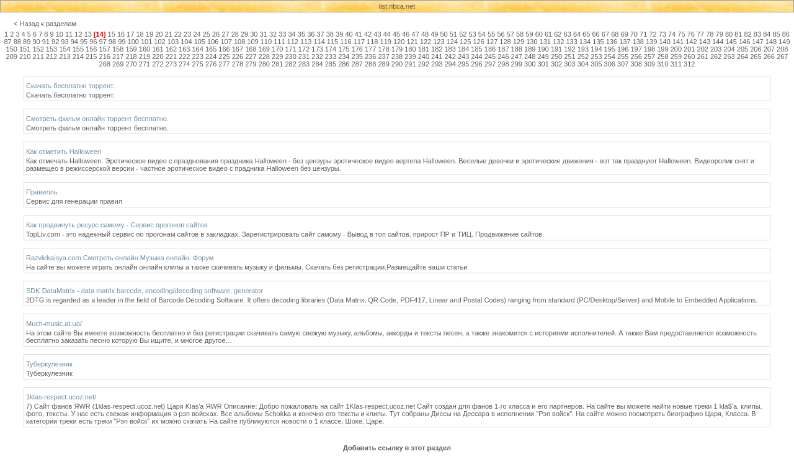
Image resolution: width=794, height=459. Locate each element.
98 (112, 41)
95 (83, 41)
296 (476, 64)
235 (357, 56)
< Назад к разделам (45, 23)
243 (463, 56)
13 (88, 34)
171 (290, 49)
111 (279, 41)
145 (731, 41)
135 (598, 41)
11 (69, 34)
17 (130, 34)
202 (702, 49)
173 (317, 49)
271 (144, 64)
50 (444, 34)
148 (771, 41)
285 (330, 64)
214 (78, 56)
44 (387, 34)
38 (330, 34)
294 (450, 64)
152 (37, 49)
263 (728, 56)
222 (184, 56)
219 (144, 56)
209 (11, 56)
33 (282, 34)
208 (782, 49)
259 (676, 56)
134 (585, 41)
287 (357, 64)
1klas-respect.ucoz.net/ (61, 397)
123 (438, 41)
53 (472, 34)
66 (596, 34)
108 (239, 41)
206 (755, 49)
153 (51, 49)
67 (605, 34)
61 (548, 34)
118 (372, 41)
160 (144, 49)
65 (586, 34)
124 (452, 41)
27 (225, 34)
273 (171, 64)
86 (786, 34)
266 (769, 56)
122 (425, 41)
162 (171, 49)
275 (197, 64)
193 (583, 49)
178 (383, 49)
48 (425, 34)
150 (11, 49)
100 (133, 41)
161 (157, 49)
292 (423, 64)
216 (104, 56)
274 (184, 64)
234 (343, 56)
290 (397, 64)
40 (348, 34)
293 (436, 64)
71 (643, 34)
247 (516, 56)
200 (676, 49)
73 (662, 34)
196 (622, 49)
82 (748, 34)
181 (423, 49)
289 (383, 64)
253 (596, 56)
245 (490, 56)
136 (611, 41)
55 (491, 34)
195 (609, 49)
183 (450, 49)
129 (518, 41)
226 (237, 56)
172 (304, 49)
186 (490, 49)
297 (490, 64)
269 (117, 64)
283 (304, 64)
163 (184, 49)
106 (212, 41)
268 (104, 64)
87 (7, 41)
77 (700, 34)
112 (292, 41)
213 (64, 56)
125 (465, 41)
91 (46, 41)
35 (301, 34)
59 (529, 34)
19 (149, 34)
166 (224, 49)
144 (717, 41)
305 (596, 64)
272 (157, 64)
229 (277, 56)
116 (345, 41)
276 (210, 64)
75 (681, 34)
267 (782, 56)
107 (225, 41)
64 (577, 34)
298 (503, 64)
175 (343, 49)
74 (672, 34)
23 (187, 34)
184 (463, 49)
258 (662, 56)
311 (676, 64)
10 (59, 34)
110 (266, 41)
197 (635, 49)
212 (51, 56)
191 (556, 49)
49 (434, 34)
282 (290, 64)
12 (78, 34)
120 (398, 41)
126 (478, 41)
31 (263, 34)
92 (55, 41)
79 (719, 34)
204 (728, 49)
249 (542, 56)
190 (542, 49)
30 (253, 34)
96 (93, 41)
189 (529, 49)
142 (691, 41)
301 (542, 64)
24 (196, 34)
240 (423, 56)
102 (159, 41)
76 (691, 34)
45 (396, 34)
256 (635, 56)
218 (130, 56)
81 (738, 34)
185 (476, 49)
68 (614, 34)
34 (292, 34)
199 (662, 49)
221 (171, 56)
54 (482, 34)
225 (224, 56)
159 (130, 49)
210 (24, 56)
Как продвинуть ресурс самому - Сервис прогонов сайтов (117, 225)
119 (385, 41)
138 (638, 41)
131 (545, 41)
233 (330, 56)
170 (277, 49)
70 (634, 34)
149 (784, 41)
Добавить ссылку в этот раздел (397, 448)
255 (622, 56)
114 (318, 41)
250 (556, 56)
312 (689, 64)
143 (704, 41)
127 (491, 41)
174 (330, 49)
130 (531, 41)
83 (757, 34)
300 (529, 64)
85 (776, 34)
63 (567, 34)
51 (453, 34)
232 (317, 56)
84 (766, 34)
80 (729, 34)
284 (317, 64)
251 (569, 56)
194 (596, 49)
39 (339, 34)
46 (405, 34)
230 (290, 56)
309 (649, 64)
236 (370, 56)
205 (742, 49)
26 (216, 34)
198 (649, 49)
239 (410, 56)
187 (503, 49)
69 (624, 34)
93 (64, 41)
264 (742, 56)
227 (250, 56)
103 (173, 41)
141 (678, 41)
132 (558, 41)
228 (264, 56)
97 (103, 41)
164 (197, 49)
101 (146, 41)
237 (383, 56)
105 (199, 41)
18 (140, 34)
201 (689, 49)
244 (476, 56)
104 (186, 41)
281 (277, 64)
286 (343, 64)
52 (462, 34)
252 (583, 56)
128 (505, 41)
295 (463, 64)
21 (168, 34)
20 (159, 34)
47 (415, 34)
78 (709, 34)
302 (556, 64)
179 (397, 49)
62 (557, 34)
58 (520, 34)
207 (769, 49)
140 (664, 41)
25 (206, 34)
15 (111, 34)
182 (436, 49)
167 (237, 49)
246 (503, 56)
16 (121, 34)
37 (320, 34)
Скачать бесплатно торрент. (70, 85)
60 (539, 34)
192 (569, 49)
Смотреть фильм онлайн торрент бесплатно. (97, 118)
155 (78, 49)
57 (510, 34)
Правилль (42, 192)
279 (250, 64)
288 (370, 64)
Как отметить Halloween (63, 151)
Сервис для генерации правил (74, 201)
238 (397, 56)
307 (622, 64)
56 (500, 34)
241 (436, 56)
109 (252, 41)
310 (662, 64)
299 (516, 64)
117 (359, 41)
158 (117, 49)
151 (24, 49)
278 (237, 64)
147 (757, 41)
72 (652, 34)
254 (609, 56)
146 (744, 41)
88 (17, 41)
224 (210, 56)
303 (569, 64)
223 (197, 56)
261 (702, 56)
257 (649, 56)
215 (91, 56)
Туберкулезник (49, 364)
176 (357, 49)
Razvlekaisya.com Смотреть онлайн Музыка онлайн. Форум (119, 257)
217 (117, 56)
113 (305, 41)
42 (368, 34)
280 (264, 64)
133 (571, 41)
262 (715, 56)
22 (178, 34)
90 (36, 41)
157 (104, 49)
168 (250, 49)
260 (689, 56)
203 (715, 49)
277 (224, 64)
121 (411, 41)
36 (310, 34)
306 (609, 64)
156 (91, 49)
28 (235, 34)
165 (210, 49)
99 (121, 41)
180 (410, 49)
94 (74, 41)
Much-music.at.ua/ (54, 323)
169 (264, 49)
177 (370, 49)
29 (244, 34)
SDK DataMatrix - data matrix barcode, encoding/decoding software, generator (144, 290)
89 (26, 41)
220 (157, 56)
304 (583, 64)
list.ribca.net (397, 6)
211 (37, 56)
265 (755, 56)
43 (377, 34)
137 (624, 41)
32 (273, 34)
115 (332, 41)
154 (64, 49)
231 (304, 56)
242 (450, 56)
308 (635, 64)
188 (516, 49)
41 (358, 34)
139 (651, 41)
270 (130, 64)
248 (529, 56)
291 (410, 64)
